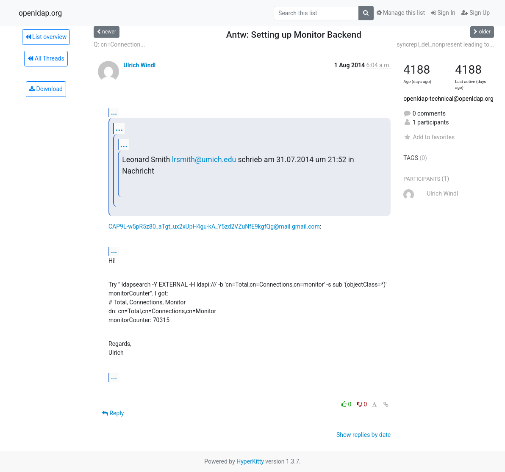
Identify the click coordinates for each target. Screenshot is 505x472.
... (114, 112)
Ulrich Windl (139, 65)
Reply (113, 413)
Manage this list (401, 12)
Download (46, 89)
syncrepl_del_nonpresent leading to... (445, 44)
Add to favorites (429, 137)
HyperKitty (250, 461)
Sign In (443, 12)
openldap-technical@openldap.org (448, 98)
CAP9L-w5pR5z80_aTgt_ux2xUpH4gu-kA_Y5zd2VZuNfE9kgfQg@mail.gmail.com (214, 226)
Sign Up (475, 12)
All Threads (46, 58)
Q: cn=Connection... (119, 44)
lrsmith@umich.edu (204, 159)
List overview (46, 36)
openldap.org (40, 13)
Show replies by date (363, 434)
